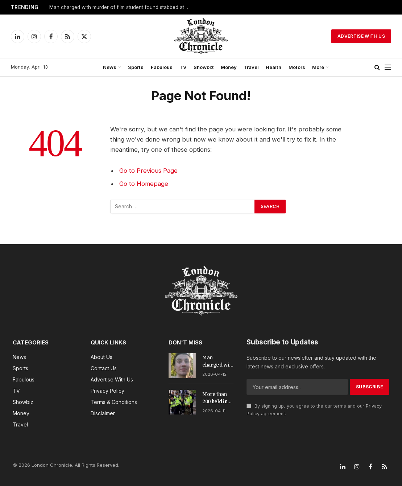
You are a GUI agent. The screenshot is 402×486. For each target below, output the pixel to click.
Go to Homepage (143, 183)
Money (229, 67)
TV (183, 67)
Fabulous (162, 67)
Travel (251, 67)
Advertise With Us (361, 36)
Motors (297, 67)
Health (273, 67)
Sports (136, 67)
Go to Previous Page (148, 170)
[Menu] (388, 67)
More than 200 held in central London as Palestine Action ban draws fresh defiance (216, 398)
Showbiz (204, 67)
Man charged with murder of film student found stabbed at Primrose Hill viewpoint (121, 7)
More (318, 67)
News (109, 67)
